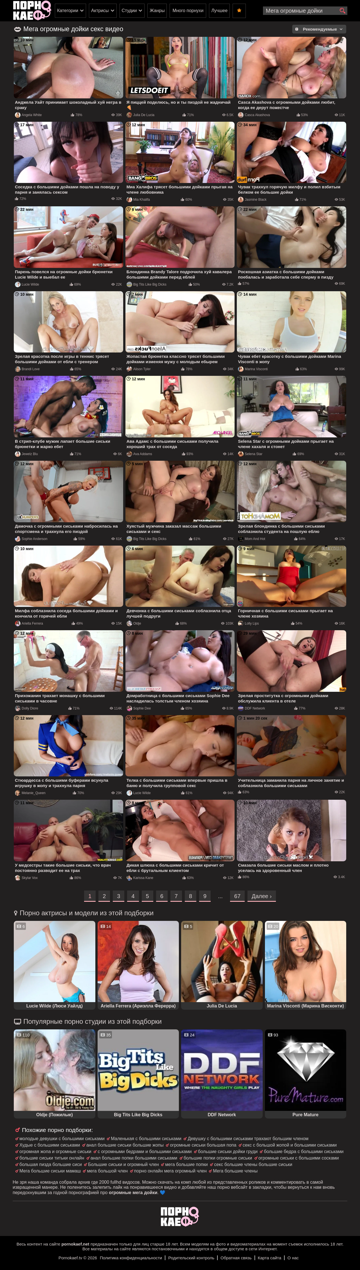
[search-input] (305, 10)
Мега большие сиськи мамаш (50, 1171)
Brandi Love (27, 369)
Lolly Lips (248, 623)
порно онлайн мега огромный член (170, 1171)
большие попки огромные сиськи (218, 1158)
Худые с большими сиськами (49, 1145)
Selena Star (250, 454)
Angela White (28, 115)
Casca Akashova (254, 115)
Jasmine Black (252, 199)
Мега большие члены (235, 1171)
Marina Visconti (253, 369)
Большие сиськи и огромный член (123, 1164)
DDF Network (251, 708)
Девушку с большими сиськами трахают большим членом (248, 1138)
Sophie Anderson (31, 539)
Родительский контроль (191, 1257)
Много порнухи (187, 10)
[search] (342, 11)
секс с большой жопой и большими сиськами (290, 1145)
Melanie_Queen (30, 793)
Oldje (134, 623)
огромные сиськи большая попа (203, 1145)
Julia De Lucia (140, 115)
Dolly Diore (26, 708)
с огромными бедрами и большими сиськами (145, 1151)
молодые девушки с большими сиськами (62, 1138)
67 (237, 896)
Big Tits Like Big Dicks (146, 284)
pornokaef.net (75, 1244)
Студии (129, 10)
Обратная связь (236, 1257)
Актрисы (100, 10)
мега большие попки (186, 1164)
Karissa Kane (140, 878)
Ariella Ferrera (29, 623)
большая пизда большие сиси (50, 1164)
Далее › (262, 896)
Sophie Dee (139, 708)
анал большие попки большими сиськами (134, 1158)
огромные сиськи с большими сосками (298, 1158)
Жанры (157, 10)
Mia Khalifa (138, 199)
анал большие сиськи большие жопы (125, 1145)
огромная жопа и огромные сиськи (55, 1151)
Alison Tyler (139, 369)
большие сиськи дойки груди (228, 1151)
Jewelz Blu (26, 454)
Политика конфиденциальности (131, 1257)
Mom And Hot (251, 539)
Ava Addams (139, 454)
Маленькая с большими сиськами (146, 1138)
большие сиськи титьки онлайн (51, 1158)
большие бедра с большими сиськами (303, 1151)
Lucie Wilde (27, 284)
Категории (67, 10)
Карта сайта (270, 1257)
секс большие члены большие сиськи (253, 1164)
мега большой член (107, 1171)
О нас (293, 1257)
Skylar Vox (26, 878)
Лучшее (219, 10)
